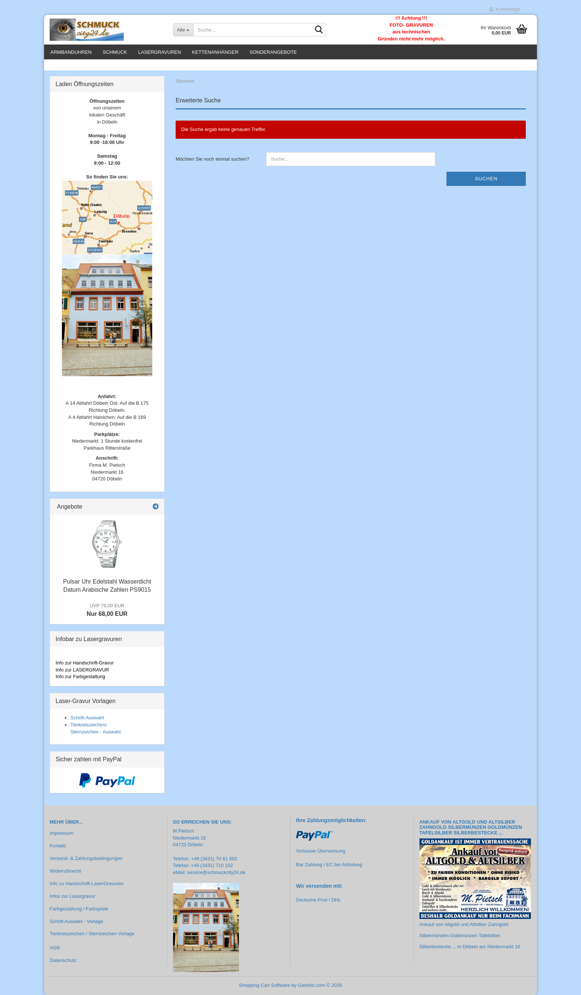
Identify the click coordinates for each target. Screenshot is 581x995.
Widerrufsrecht (65, 871)
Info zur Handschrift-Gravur (85, 663)
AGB (55, 947)
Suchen (486, 178)
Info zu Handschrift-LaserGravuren (86, 883)
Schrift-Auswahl (87, 717)
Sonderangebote (273, 52)
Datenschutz (63, 960)
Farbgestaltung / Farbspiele (79, 909)
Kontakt (58, 845)
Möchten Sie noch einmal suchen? (212, 159)
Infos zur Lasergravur (72, 896)
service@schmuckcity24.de (216, 872)
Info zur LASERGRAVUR (82, 670)
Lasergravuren (159, 52)
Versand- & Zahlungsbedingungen (86, 858)
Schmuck (115, 52)
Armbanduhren (71, 52)
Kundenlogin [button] (504, 9)
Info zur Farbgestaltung (80, 676)
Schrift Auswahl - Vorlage (76, 921)
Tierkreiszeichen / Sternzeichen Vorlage (92, 933)
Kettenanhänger (215, 52)
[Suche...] (183, 29)
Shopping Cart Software (264, 985)
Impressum (61, 833)
